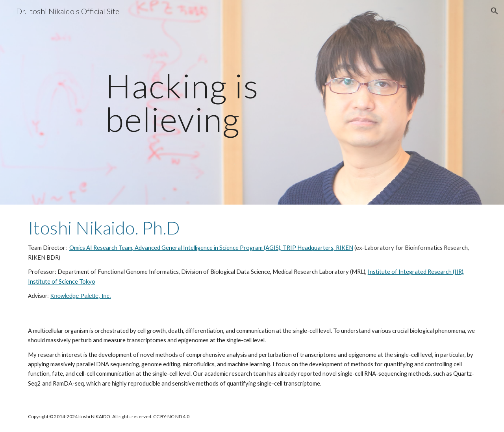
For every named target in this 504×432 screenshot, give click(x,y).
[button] (494, 11)
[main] (252, 102)
